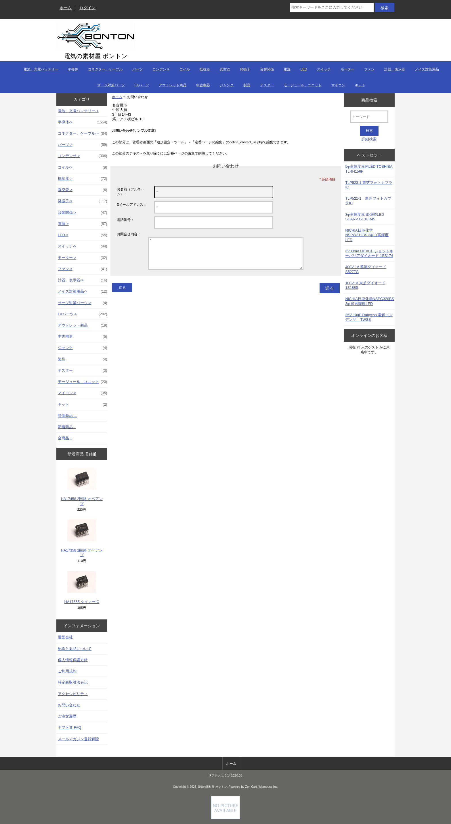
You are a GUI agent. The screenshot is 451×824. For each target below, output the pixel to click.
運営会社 (65, 637)
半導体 (73, 69)
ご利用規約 (67, 671)
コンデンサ (161, 69)
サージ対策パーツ (111, 85)
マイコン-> (82, 393)
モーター (347, 69)
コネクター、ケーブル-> (82, 133)
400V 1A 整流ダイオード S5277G (365, 269)
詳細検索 (369, 139)
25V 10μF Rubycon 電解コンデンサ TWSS (369, 317)
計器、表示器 (394, 69)
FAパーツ (142, 85)
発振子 (245, 69)
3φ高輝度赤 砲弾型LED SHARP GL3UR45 (364, 216)
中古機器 (203, 85)
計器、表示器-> (82, 280)
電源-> (82, 224)
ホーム (66, 7)
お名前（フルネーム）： (130, 191)
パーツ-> (82, 144)
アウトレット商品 (172, 85)
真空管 (225, 69)
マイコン (338, 85)
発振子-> (82, 201)
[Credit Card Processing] (225, 818)
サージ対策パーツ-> (82, 303)
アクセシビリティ (73, 694)
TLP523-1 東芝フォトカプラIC (368, 184)
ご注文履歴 (67, 716)
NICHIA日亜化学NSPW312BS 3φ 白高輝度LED (367, 235)
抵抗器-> (82, 178)
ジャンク (227, 85)
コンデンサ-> (82, 156)
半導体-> (82, 122)
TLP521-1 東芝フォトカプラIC (368, 200)
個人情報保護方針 (73, 660)
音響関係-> (82, 212)
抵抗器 (205, 69)
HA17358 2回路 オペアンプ (82, 538)
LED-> (82, 235)
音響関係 (267, 69)
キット (360, 85)
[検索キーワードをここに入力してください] (331, 7)
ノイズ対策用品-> (82, 291)
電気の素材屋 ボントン (212, 786)
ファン (369, 69)
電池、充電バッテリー (41, 69)
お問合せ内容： (129, 234)
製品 (246, 85)
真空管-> (82, 190)
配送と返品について (74, 648)
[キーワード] (369, 116)
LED (303, 69)
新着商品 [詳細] (82, 454)
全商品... (65, 438)
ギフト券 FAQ (69, 727)
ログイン (87, 7)
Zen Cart (251, 786)
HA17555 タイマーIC (81, 587)
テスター (267, 85)
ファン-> (82, 269)
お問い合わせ (69, 705)
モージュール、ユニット (303, 85)
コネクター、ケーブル (105, 69)
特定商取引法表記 (73, 682)
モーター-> (82, 257)
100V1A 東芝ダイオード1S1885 (365, 285)
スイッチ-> (82, 246)
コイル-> (82, 167)
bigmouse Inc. (268, 786)
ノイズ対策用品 (427, 69)
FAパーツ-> (82, 314)
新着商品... (67, 427)
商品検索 (369, 100)
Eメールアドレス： (132, 204)
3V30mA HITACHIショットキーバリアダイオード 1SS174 (369, 253)
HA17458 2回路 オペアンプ (82, 487)
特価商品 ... (67, 415)
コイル (184, 69)
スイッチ (324, 69)
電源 (287, 69)
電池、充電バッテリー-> (78, 111)
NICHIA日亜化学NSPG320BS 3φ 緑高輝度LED (369, 301)
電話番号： (125, 220)
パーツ (137, 69)
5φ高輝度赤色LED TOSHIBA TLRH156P (368, 168)
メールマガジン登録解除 (78, 739)
